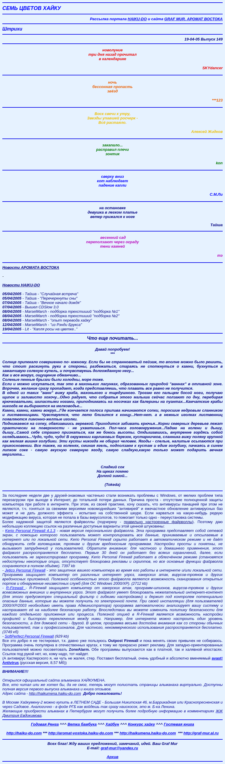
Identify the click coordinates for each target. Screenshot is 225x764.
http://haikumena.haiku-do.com (148, 733)
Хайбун (112, 724)
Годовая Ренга (45, 724)
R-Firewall (16, 588)
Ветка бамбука (82, 724)
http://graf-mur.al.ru (201, 733)
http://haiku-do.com (24, 733)
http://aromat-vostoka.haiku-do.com (80, 733)
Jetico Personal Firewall (25, 570)
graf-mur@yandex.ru (119, 748)
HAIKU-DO (137, 19)
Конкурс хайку (141, 724)
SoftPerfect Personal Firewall (29, 636)
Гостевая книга (179, 724)
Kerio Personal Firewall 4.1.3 (30, 530)
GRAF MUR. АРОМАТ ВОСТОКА (193, 19)
